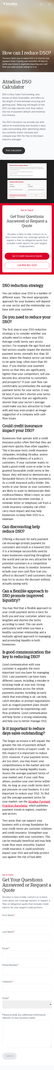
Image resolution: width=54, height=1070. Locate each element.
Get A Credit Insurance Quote (27, 256)
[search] (41, 4)
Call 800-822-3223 (27, 265)
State (5, 998)
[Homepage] (9, 4)
